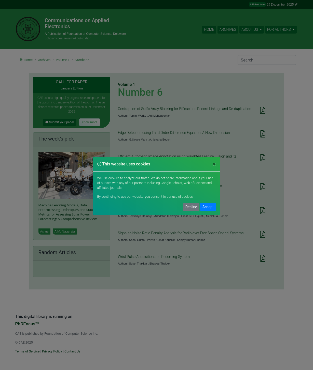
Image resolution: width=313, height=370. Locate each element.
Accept (208, 207)
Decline (191, 207)
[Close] (214, 164)
